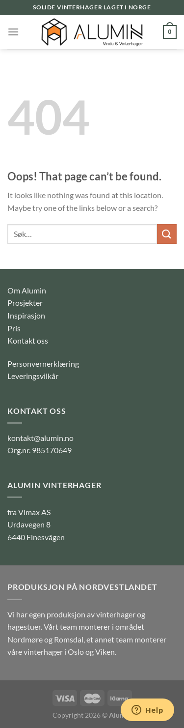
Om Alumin (26, 290)
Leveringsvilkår (32, 375)
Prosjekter (25, 302)
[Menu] (13, 32)
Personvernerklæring (43, 363)
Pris (14, 328)
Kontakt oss (27, 340)
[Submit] (167, 233)
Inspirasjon (26, 315)
